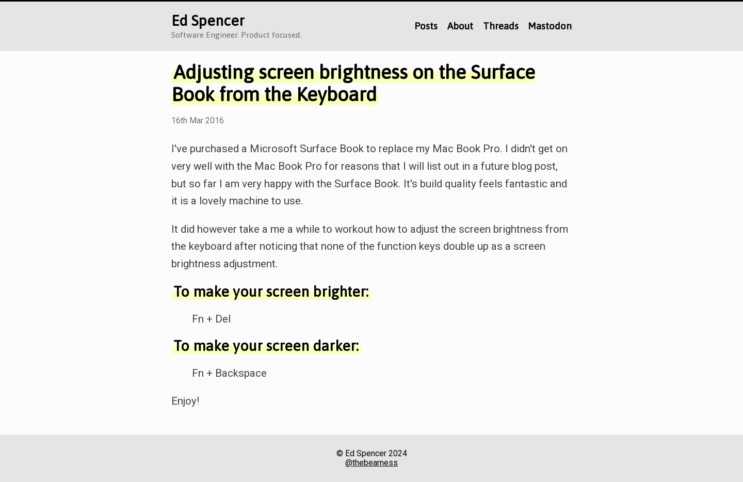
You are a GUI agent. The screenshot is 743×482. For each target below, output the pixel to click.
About (460, 26)
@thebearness (371, 463)
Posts (426, 26)
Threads (501, 26)
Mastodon (550, 26)
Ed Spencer (208, 20)
